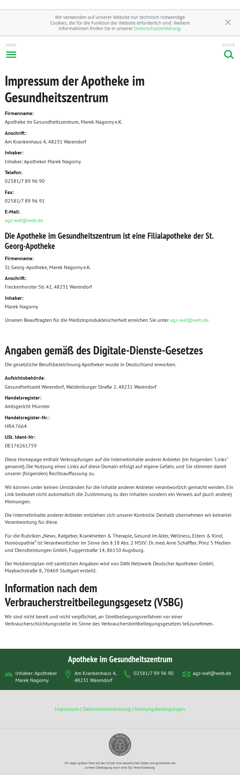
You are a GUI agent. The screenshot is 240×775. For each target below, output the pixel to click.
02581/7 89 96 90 (154, 673)
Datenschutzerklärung (157, 28)
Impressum (67, 709)
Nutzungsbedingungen (160, 709)
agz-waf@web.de (24, 220)
